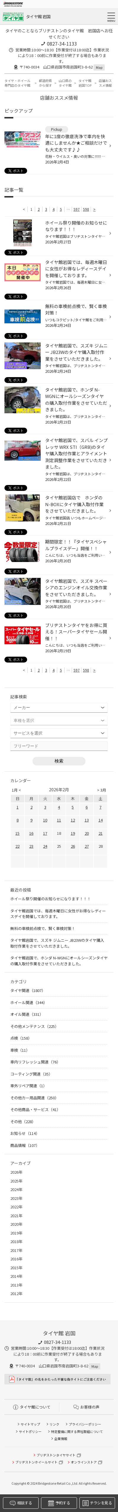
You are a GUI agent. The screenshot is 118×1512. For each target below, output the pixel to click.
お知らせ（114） (25, 1133)
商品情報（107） (25, 1145)
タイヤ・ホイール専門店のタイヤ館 (17, 83)
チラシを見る (97, 1503)
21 (101, 833)
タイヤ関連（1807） (27, 990)
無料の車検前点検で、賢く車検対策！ (42, 928)
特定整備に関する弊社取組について (77, 1431)
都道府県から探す (45, 83)
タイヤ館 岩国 (38, 16)
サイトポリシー (30, 1431)
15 (17, 833)
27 (87, 846)
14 (101, 820)
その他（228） (23, 1121)
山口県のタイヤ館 (65, 83)
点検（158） (21, 1038)
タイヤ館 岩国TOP (84, 83)
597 (76, 209)
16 (31, 833)
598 (86, 209)
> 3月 (101, 790)
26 (73, 846)
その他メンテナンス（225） (34, 1026)
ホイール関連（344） (28, 1002)
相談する (21, 1503)
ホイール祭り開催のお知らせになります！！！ (50, 898)
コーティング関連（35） (31, 1074)
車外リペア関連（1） (28, 1085)
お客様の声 (86, 1407)
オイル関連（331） (26, 1014)
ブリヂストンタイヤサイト (56, 1455)
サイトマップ (30, 1424)
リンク (54, 1424)
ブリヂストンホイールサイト (36, 1462)
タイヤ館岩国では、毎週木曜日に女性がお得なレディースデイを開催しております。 (58, 913)
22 (17, 846)
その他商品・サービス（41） (35, 1109)
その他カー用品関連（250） (34, 1097)
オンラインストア (84, 1462)
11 (59, 820)
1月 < (16, 790)
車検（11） (20, 1050)
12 (73, 820)
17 (45, 833)
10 (45, 820)
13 (87, 820)
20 (87, 833)
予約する (59, 1503)
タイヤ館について (31, 1407)
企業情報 (60, 1438)
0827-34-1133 (62, 43)
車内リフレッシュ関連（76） (35, 1062)
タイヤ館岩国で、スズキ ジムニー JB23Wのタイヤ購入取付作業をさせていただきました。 (57, 943)
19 (73, 833)
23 (31, 846)
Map (99, 67)
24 (45, 846)
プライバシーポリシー (85, 1424)
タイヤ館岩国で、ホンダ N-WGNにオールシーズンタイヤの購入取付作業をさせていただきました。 (59, 960)
